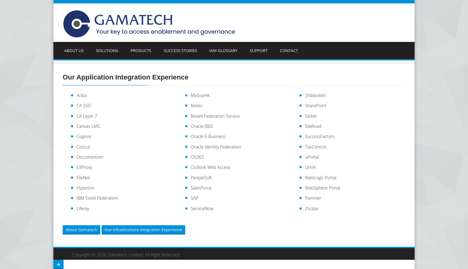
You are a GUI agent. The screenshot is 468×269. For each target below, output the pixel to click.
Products (141, 50)
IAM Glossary (223, 50)
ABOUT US (74, 50)
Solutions (107, 50)
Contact (289, 50)
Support (259, 50)
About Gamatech (81, 229)
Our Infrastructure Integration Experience (143, 229)
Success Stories (180, 50)
